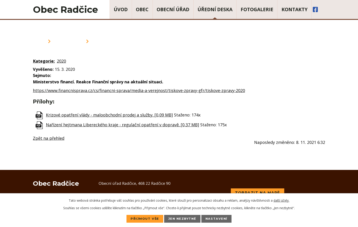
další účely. (281, 200)
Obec (142, 9)
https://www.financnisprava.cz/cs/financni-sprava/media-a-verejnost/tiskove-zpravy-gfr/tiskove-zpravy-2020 (139, 90)
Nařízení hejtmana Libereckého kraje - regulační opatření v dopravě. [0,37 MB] (122, 124)
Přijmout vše (142, 218)
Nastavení (219, 218)
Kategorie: (44, 61)
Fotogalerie (257, 9)
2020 (61, 61)
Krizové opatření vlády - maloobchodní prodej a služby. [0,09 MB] (109, 115)
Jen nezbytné (182, 218)
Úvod (121, 9)
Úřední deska (214, 9)
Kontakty (295, 9)
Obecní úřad (173, 9)
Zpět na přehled (48, 138)
